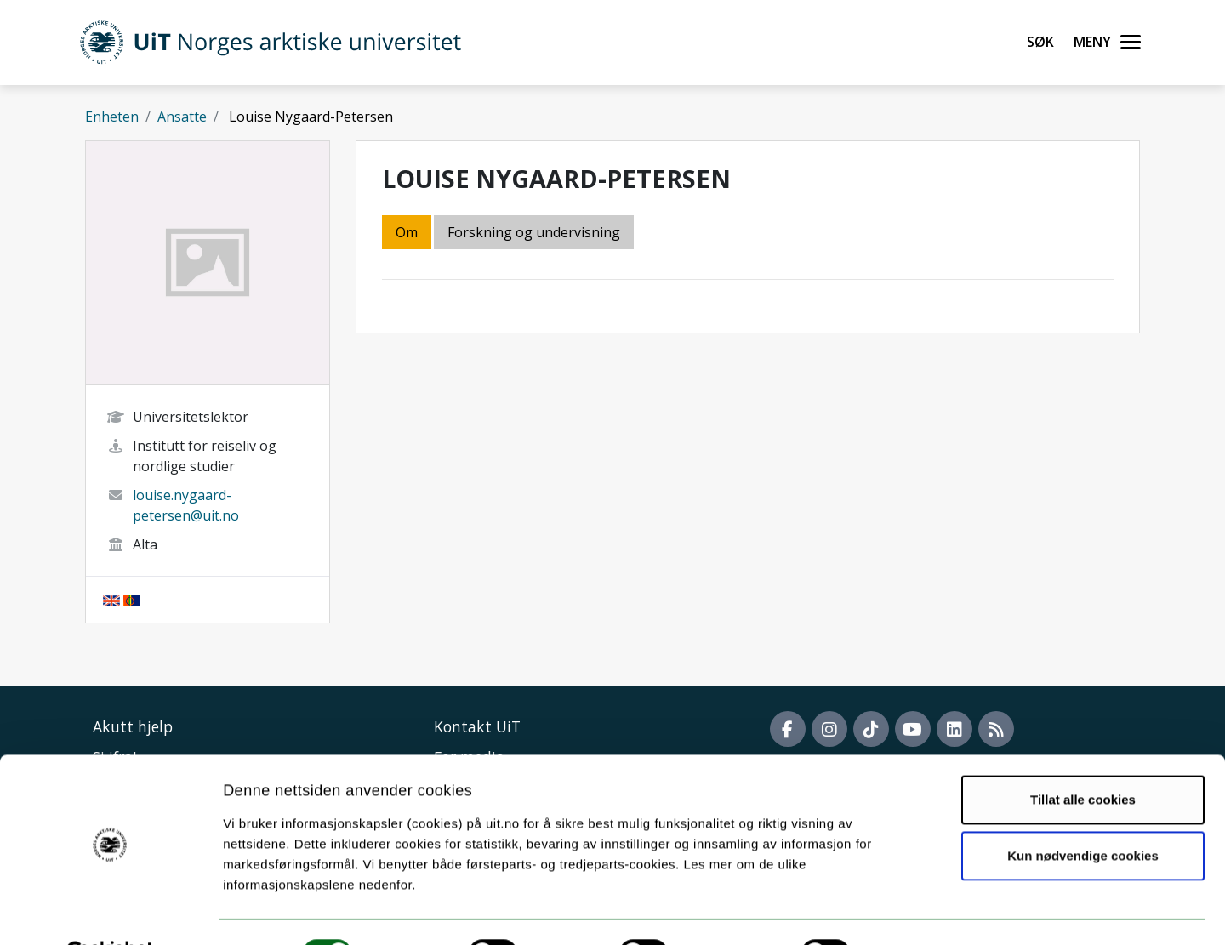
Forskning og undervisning (533, 232)
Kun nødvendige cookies (1083, 813)
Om (407, 232)
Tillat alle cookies (1083, 758)
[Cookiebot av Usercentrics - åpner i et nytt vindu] (110, 912)
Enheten (112, 116)
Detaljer (906, 911)
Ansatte (182, 116)
